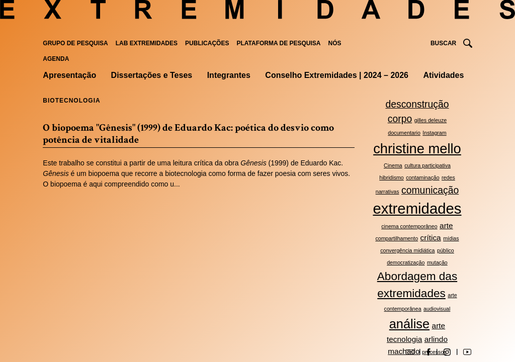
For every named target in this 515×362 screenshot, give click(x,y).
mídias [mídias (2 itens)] (451, 238)
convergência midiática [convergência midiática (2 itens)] (407, 250)
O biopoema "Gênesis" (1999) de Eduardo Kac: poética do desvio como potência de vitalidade (188, 133)
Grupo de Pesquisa (75, 43)
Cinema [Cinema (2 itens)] (393, 165)
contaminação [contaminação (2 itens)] (422, 177)
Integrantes (228, 75)
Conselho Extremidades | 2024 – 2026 (336, 75)
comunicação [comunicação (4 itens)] (430, 190)
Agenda (56, 58)
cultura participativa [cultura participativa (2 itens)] (427, 165)
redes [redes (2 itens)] (448, 177)
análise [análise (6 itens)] (409, 324)
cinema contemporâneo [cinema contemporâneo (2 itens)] (409, 226)
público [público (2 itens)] (445, 250)
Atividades (443, 75)
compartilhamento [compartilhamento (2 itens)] (396, 238)
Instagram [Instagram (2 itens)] (434, 133)
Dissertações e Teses (152, 75)
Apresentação (69, 75)
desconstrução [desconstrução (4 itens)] (417, 104)
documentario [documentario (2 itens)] (404, 133)
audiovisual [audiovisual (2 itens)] (436, 309)
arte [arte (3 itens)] (446, 225)
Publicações (207, 43)
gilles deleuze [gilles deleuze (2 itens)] (430, 120)
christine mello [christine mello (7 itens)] (417, 148)
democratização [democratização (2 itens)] (405, 262)
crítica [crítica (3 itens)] (430, 237)
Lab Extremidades (147, 43)
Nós (334, 43)
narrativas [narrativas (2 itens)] (387, 192)
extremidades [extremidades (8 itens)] (417, 208)
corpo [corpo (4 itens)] (400, 118)
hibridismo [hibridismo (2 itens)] (391, 177)
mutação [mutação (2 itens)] (437, 262)
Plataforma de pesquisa (278, 43)
